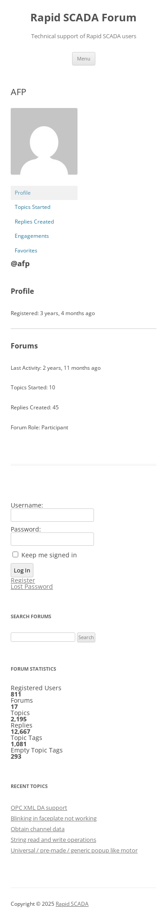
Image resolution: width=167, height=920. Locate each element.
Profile (23, 192)
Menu (83, 58)
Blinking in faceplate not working (54, 818)
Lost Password (32, 587)
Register (23, 580)
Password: (26, 529)
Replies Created (34, 221)
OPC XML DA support (39, 808)
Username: (27, 505)
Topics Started (32, 207)
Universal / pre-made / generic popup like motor (74, 850)
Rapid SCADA (72, 904)
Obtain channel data (38, 829)
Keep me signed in (49, 555)
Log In (22, 570)
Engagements (32, 236)
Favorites (26, 250)
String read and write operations (53, 840)
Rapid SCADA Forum (83, 17)
